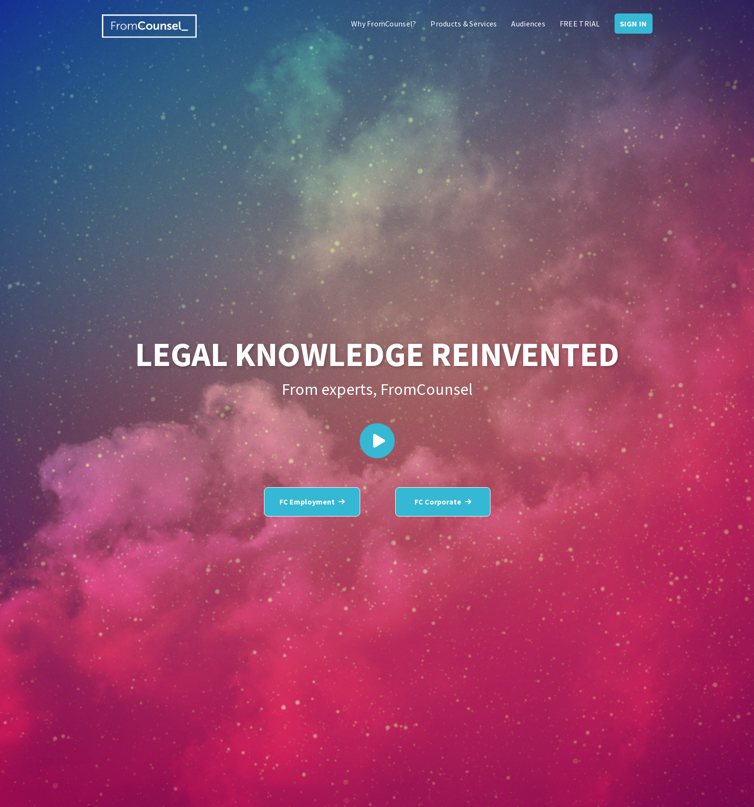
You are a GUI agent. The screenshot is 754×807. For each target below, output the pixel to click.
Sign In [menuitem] (633, 23)
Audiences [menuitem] (528, 23)
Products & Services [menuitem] (463, 23)
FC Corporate (443, 501)
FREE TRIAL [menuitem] (580, 23)
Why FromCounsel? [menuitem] (383, 23)
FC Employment (312, 501)
